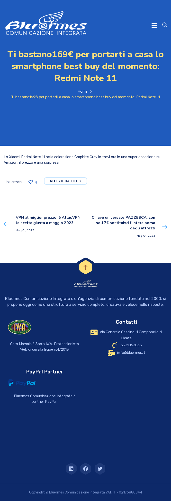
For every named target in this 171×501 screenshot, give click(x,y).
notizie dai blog (65, 181)
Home (83, 91)
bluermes (14, 182)
